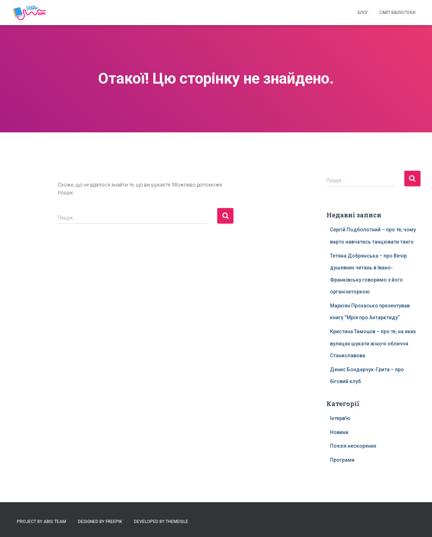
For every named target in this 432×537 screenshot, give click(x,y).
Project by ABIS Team (41, 521)
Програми (342, 460)
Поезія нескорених (353, 446)
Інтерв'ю (340, 418)
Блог (363, 12)
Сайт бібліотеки (397, 12)
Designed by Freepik (100, 521)
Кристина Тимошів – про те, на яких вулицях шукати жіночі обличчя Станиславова (373, 343)
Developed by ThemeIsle (161, 521)
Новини (339, 432)
